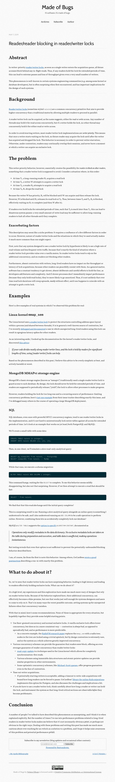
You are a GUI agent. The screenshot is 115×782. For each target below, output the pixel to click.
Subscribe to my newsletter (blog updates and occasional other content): (57, 740)
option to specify (57, 525)
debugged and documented (33, 329)
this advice (24, 342)
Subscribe (58, 22)
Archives (45, 22)
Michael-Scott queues (67, 665)
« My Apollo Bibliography (18, 754)
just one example (44, 397)
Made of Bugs (57, 7)
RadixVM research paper (53, 633)
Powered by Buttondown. (57, 747)
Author (70, 22)
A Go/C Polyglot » (99, 754)
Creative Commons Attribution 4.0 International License (78, 772)
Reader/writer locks (18, 109)
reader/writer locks (35, 67)
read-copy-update (25, 651)
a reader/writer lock (38, 322)
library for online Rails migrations (88, 679)
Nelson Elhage (33, 772)
